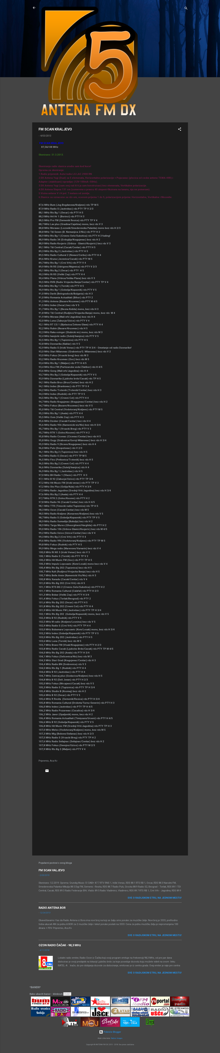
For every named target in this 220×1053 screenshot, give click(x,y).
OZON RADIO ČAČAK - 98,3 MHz (60, 945)
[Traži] (186, 9)
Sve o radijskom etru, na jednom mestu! (155, 897)
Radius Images (116, 1038)
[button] (180, 129)
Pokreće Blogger (110, 1031)
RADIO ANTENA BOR (52, 907)
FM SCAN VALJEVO (52, 870)
